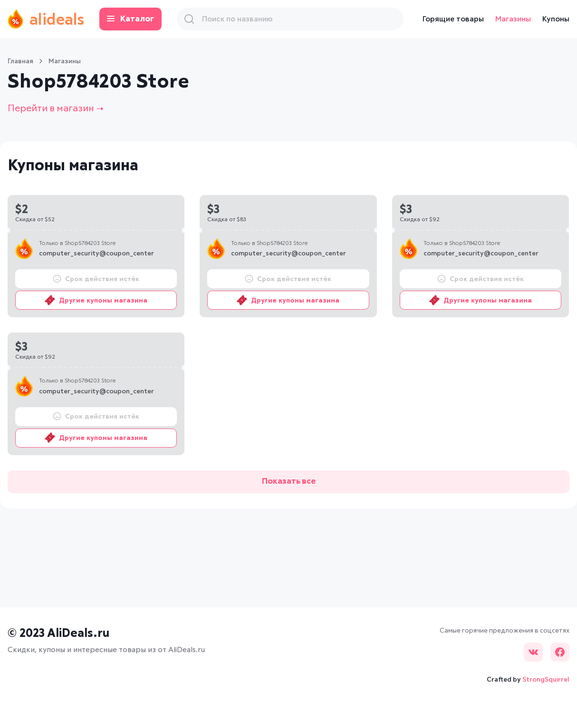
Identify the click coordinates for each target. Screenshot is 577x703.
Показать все (289, 482)
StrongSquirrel (545, 679)
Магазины (513, 19)
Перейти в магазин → (56, 108)
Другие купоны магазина (96, 300)
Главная (20, 61)
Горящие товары (453, 19)
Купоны (555, 19)
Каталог (130, 19)
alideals (46, 19)
